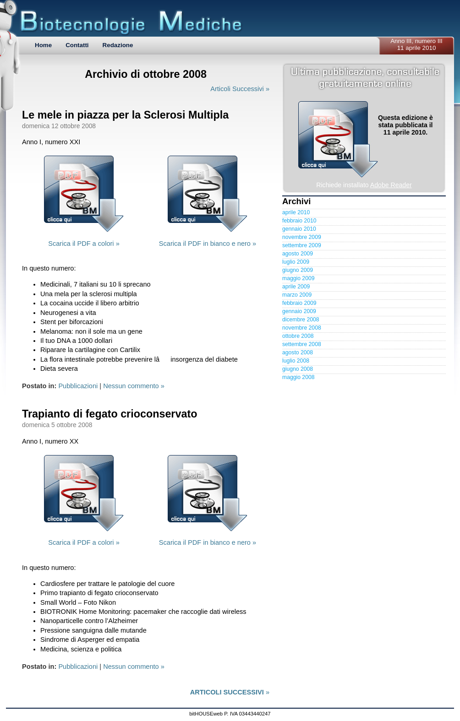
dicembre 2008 (300, 319)
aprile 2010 (296, 212)
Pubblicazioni (78, 386)
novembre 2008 (301, 328)
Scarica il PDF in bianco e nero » (207, 243)
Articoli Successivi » (239, 88)
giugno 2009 (297, 270)
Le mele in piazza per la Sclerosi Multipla (125, 115)
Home (43, 45)
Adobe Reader (391, 185)
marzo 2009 (297, 295)
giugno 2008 (297, 369)
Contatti (77, 45)
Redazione (118, 45)
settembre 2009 (301, 245)
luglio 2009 (295, 262)
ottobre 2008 (297, 336)
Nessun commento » (133, 386)
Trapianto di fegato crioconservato (109, 414)
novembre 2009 (301, 237)
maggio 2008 (298, 377)
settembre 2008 (301, 344)
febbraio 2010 (299, 220)
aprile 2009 (296, 286)
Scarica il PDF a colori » (84, 243)
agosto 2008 (297, 352)
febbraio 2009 (299, 303)
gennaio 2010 (299, 229)
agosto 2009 (297, 253)
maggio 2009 (298, 278)
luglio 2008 (295, 361)
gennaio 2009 (299, 311)
